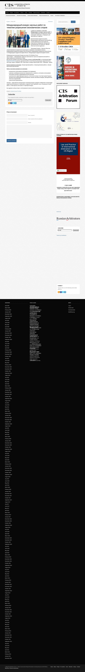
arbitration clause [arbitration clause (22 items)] (34, 308)
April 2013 (7, 601)
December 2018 (8, 468)
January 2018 (8, 491)
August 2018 (7, 476)
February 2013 (8, 605)
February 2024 (8, 350)
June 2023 (7, 360)
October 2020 (8, 421)
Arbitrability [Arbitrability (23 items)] (32, 305)
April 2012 (7, 626)
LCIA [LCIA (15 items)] (38, 338)
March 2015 (7, 554)
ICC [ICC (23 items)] (31, 329)
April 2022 (7, 383)
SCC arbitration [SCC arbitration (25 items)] (37, 353)
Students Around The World (16, 91)
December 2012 (8, 609)
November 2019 (8, 445)
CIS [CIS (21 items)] (31, 311)
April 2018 (7, 485)
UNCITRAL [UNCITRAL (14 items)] (38, 360)
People (11, 12)
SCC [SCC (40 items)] (31, 353)
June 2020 (7, 430)
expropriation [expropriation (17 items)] (36, 325)
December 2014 (8, 559)
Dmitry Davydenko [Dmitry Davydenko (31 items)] (33, 319)
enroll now (59, 211)
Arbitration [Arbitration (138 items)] (34, 307)
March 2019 (7, 461)
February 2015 (8, 557)
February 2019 (8, 464)
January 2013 (8, 607)
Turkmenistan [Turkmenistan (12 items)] (35, 358)
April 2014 (7, 576)
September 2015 (8, 544)
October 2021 (8, 396)
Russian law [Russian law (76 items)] (34, 352)
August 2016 (7, 527)
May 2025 (7, 324)
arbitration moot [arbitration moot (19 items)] (33, 310)
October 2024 (8, 337)
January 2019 (8, 466)
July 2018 (7, 478)
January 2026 (8, 312)
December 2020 (8, 417)
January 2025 (8, 331)
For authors (16, 12)
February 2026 (8, 309)
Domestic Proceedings (21, 15)
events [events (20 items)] (31, 325)
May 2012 (7, 624)
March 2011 (7, 652)
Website (29, 122)
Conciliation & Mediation (60, 15)
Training (30, 12)
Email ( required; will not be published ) (35, 118)
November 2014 (8, 561)
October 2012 (8, 614)
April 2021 (7, 409)
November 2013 (8, 586)
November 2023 (8, 354)
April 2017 (7, 510)
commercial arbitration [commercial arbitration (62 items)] (35, 312)
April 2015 (7, 552)
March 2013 (7, 603)
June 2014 (7, 571)
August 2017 (7, 502)
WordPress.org (71, 312)
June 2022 (7, 379)
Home (52, 666)
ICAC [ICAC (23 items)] (39, 327)
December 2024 (8, 333)
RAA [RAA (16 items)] (34, 345)
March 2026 (7, 307)
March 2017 (7, 512)
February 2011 (8, 654)
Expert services (36, 12)
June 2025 (7, 322)
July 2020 (7, 428)
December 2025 (8, 314)
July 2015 (7, 546)
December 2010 (8, 658)
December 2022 (8, 366)
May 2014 (7, 573)
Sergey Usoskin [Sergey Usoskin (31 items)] (34, 354)
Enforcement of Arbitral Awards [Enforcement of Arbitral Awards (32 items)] (34, 323)
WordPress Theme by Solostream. (12, 668)
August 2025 (7, 318)
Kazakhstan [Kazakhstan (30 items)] (33, 338)
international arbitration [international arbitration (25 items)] (33, 333)
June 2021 (7, 404)
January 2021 (8, 415)
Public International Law (44, 15)
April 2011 (7, 649)
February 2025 (8, 328)
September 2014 (8, 565)
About (7, 12)
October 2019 (8, 447)
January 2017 (8, 516)
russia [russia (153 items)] (32, 348)
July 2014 (7, 569)
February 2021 (8, 413)
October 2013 (8, 588)
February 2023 (8, 364)
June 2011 (7, 645)
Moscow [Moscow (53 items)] (35, 344)
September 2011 (8, 641)
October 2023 (8, 356)
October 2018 (8, 472)
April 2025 (7, 326)
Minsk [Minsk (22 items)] (31, 342)
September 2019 (8, 449)
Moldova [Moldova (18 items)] (35, 342)
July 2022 (7, 377)
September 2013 (8, 590)
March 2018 (7, 487)
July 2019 (7, 453)
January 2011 (8, 656)
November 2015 (8, 540)
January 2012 (8, 633)
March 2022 (7, 385)
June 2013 (7, 597)
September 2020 (8, 423)
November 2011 (8, 637)
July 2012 (7, 620)
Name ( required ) (31, 115)
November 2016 (8, 521)
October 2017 (8, 497)
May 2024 (7, 345)
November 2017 (8, 495)
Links (26, 12)
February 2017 (8, 514)
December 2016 (8, 519)
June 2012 (7, 622)
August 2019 (7, 451)
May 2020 (7, 432)
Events (52, 15)
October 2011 (8, 639)
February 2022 (8, 388)
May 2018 (7, 483)
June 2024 (7, 343)
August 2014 (7, 567)
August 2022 (7, 375)
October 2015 (8, 542)
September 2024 (8, 339)
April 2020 (7, 434)
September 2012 (8, 616)
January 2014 (8, 582)
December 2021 (8, 392)
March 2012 (7, 628)
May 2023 (7, 362)
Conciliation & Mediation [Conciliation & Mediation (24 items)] (33, 315)
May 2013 (7, 599)
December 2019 (8, 442)
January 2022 (8, 390)
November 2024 (8, 335)
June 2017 (7, 506)
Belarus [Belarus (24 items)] (39, 310)
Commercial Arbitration (10, 15)
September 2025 (8, 316)
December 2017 (8, 493)
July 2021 (7, 402)
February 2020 (8, 438)
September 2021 (8, 398)
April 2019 (7, 459)
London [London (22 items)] (32, 339)
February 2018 (8, 489)
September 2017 (8, 500)
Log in (69, 305)
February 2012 (8, 630)
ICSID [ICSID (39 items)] (34, 329)
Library (22, 12)
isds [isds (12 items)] (38, 336)
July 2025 (7, 320)
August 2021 (7, 400)
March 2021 (7, 411)
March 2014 (7, 578)
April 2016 (7, 533)
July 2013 (7, 595)
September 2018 (8, 474)
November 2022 (8, 369)
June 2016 (7, 531)
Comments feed (71, 309)
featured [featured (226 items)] (34, 327)
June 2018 (7, 480)
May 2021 (7, 407)
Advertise (43, 12)
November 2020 (8, 419)
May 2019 (7, 457)
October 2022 (8, 371)
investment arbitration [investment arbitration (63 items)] (34, 335)
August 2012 (7, 618)
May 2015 (7, 550)
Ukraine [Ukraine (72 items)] (33, 360)
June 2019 (7, 455)
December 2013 (8, 584)
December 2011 (8, 635)
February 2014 (8, 580)
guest (9, 21)
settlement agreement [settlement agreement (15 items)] (34, 356)
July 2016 (7, 529)
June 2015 (7, 548)
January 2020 (8, 440)
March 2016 (7, 535)
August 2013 (7, 592)
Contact (48, 12)
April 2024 (7, 347)
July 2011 (7, 643)
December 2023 (8, 352)
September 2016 (8, 525)
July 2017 (7, 504)
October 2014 (8, 563)
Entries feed (70, 307)
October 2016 (8, 523)
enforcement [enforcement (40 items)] (34, 322)
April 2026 (7, 305)
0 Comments (50, 21)
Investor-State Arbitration (33, 15)
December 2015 (8, 538)
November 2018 (8, 470)
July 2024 (7, 341)
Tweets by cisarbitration (61, 235)
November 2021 (8, 394)
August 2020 (7, 426)
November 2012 (8, 611)
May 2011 (7, 647)
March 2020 (7, 436)
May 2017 (7, 508)
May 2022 (7, 381)
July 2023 (7, 358)
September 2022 (8, 373)
